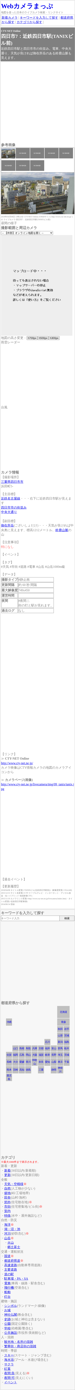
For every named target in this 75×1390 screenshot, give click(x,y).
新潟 (60, 1041)
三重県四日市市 (12, 481)
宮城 (66, 1035)
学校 (7, 1328)
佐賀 (9, 1054)
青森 (63, 1021)
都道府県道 (12, 1260)
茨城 (66, 1054)
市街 (7, 1206)
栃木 (66, 1048)
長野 (53, 1054)
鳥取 (28, 1048)
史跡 (7, 1319)
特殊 (7, 1215)
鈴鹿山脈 (61, 530)
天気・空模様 (13, 1184)
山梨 (53, 1061)
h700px (32, 338)
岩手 (66, 1029)
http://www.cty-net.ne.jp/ (17, 763)
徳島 (28, 1069)
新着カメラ (10, 17)
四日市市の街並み (14, 507)
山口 (15, 1048)
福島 (66, 1041)
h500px (43, 338)
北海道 (63, 1011)
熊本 (9, 1069)
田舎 (7, 1197)
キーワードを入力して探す (39, 17)
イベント (10, 1382)
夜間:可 (9, 1378)
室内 (7, 1211)
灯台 (7, 1296)
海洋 (7, 1224)
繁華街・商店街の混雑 (20, 1346)
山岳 (7, 1238)
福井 (47, 1048)
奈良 (41, 1061)
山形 (60, 1035)
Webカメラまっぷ (27, 6)
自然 (7, 1188)
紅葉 (7, 1368)
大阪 (34, 1054)
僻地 (7, 1193)
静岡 (53, 1069)
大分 (15, 1061)
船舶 (7, 1292)
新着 (7, 1170)
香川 (28, 1061)
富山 (53, 1048)
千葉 (66, 1061)
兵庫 (34, 1048)
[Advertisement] (37, 102)
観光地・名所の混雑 (18, 1342)
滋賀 (41, 1054)
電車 (7, 1283)
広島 (21, 1054)
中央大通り (9, 512)
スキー (9, 1355)
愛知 (47, 1061)
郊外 (7, 1202)
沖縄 (9, 1021)
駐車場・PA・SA (16, 1278)
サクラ (9, 1364)
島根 (21, 1048)
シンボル (10, 1305)
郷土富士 (13, 1247)
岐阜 (47, 1054)
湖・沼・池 (12, 1229)
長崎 (9, 1061)
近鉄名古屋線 (10, 498)
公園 (7, 1323)
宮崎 (15, 1069)
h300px (54, 338)
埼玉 (60, 1054)
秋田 (60, 1029)
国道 (7, 1256)
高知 (21, 1069)
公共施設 (10, 1332)
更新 (7, 1175)
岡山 (28, 1054)
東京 (60, 1061)
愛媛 (21, 1061)
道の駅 (9, 1274)
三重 (41, 1069)
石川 (47, 1041)
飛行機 (9, 1287)
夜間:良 (9, 1373)
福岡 (15, 1054)
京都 (41, 1048)
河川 (7, 1233)
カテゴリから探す (29, 22)
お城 (7, 1310)
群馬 (60, 1048)
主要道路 (10, 1269)
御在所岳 (7, 525)
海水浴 (9, 1359)
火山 (10, 1242)
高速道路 (10, 1265)
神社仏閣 (10, 1314)
